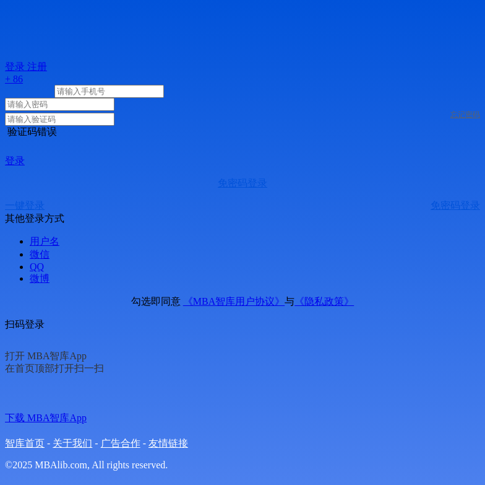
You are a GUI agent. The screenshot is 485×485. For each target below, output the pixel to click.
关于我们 (72, 443)
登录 (15, 160)
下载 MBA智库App (46, 418)
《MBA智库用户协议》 (234, 301)
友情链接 (168, 443)
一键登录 (25, 205)
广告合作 (120, 443)
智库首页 (25, 443)
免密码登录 (242, 183)
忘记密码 (465, 114)
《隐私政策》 (324, 301)
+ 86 (14, 79)
